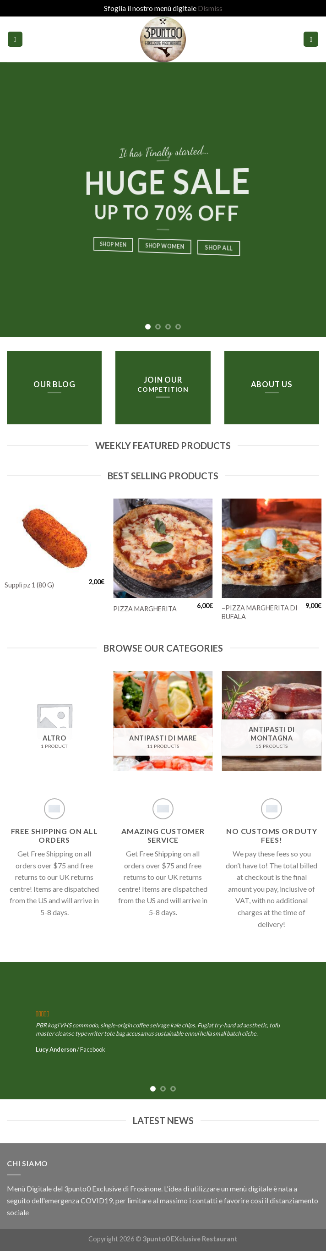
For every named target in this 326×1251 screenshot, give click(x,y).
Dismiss (210, 8)
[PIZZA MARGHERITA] (163, 548)
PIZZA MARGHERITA (145, 609)
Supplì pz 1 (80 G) (29, 585)
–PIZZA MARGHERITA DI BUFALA (260, 612)
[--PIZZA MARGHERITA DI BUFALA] (271, 548)
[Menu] (15, 39)
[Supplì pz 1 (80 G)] (54, 536)
